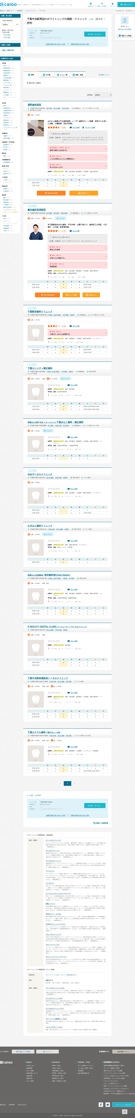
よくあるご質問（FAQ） (86, 1068)
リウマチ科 (6, 82)
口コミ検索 (30, 1070)
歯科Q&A (29, 1078)
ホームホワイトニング (53, 850)
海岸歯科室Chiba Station (49, 575)
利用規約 (81, 1070)
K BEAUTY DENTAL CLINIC (57, 626)
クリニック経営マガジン (112, 1083)
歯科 (4, 197)
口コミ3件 (76, 231)
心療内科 (6, 191)
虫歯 (47, 980)
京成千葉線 (6, 35)
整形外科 (6, 120)
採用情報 (12, 1104)
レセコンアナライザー (111, 1081)
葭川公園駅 (57, 108)
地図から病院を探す (8, 50)
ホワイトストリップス (53, 944)
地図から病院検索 (102, 823)
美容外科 (6, 125)
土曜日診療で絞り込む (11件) (55, 44)
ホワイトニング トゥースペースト (56, 957)
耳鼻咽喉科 (6, 162)
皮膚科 (5, 136)
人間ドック (6, 230)
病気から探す (56, 1065)
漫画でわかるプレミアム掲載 (113, 1070)
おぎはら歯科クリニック (40, 526)
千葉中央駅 (65, 108)
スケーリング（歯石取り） (54, 1019)
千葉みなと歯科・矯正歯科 (56, 422)
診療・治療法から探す (59, 1081)
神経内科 (6, 87)
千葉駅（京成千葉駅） (55, 315)
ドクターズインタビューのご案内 (114, 1073)
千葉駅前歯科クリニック (40, 311)
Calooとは (91, 6)
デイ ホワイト (50, 883)
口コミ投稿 (30, 1081)
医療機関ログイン (123, 1052)
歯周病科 (6, 202)
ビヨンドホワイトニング (53, 934)
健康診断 (6, 228)
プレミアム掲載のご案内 (112, 1068)
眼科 (4, 156)
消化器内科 (6, 73)
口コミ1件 (76, 326)
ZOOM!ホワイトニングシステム (56, 924)
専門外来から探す (58, 1076)
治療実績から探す (58, 1070)
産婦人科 (6, 173)
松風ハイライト (50, 903)
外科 (4, 105)
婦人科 (5, 171)
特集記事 (29, 1076)
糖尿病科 (6, 80)
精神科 (5, 188)
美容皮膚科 (6, 138)
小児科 (5, 180)
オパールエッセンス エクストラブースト (58, 893)
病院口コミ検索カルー (7, 10)
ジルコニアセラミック (53, 1027)
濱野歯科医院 (34, 105)
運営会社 (3, 1104)
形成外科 (6, 122)
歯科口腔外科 (7, 207)
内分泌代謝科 (7, 78)
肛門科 (5, 147)
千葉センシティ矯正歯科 (40, 368)
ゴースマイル (50, 871)
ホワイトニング (30, 10)
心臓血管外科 (7, 110)
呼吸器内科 (6, 68)
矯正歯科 (6, 200)
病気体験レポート (32, 1073)
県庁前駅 (49, 108)
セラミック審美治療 (66, 975)
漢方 (4, 218)
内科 (4, 65)
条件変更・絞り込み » (95, 34)
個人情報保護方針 (84, 1073)
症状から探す (56, 1068)
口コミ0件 (73, 385)
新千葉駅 (66, 315)
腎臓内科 (6, 92)
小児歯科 (6, 205)
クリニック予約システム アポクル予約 (116, 1076)
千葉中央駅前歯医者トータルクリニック (48, 678)
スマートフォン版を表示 (124, 1105)
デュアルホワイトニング (53, 861)
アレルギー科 (7, 85)
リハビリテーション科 (10, 127)
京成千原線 (6, 37)
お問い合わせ (22, 1104)
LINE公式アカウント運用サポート (115, 1091)
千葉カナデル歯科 (44, 732)
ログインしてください (125, 29)
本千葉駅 (49, 213)
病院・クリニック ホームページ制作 (115, 1086)
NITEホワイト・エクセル (53, 914)
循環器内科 (6, 70)
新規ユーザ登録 (101, 6)
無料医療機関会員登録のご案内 (114, 1065)
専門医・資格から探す (59, 1073)
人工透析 (6, 95)
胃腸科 (5, 75)
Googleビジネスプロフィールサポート (116, 1088)
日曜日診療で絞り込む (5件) (79, 44)
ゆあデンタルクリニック (40, 474)
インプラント (7, 209)
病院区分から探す (58, 1078)
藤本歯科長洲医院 (37, 210)
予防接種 (6, 225)
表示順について (104, 75)
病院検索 (19, 10)
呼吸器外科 (6, 108)
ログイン (112, 6)
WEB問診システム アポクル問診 (114, 1078)
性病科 (5, 149)
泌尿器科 (6, 144)
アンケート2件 (90, 127)
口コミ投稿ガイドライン (86, 1065)
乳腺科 (5, 115)
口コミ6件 (76, 127)
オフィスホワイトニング (53, 840)
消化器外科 (6, 113)
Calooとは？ (30, 1065)
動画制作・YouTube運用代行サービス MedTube (119, 1093)
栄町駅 (72, 315)
